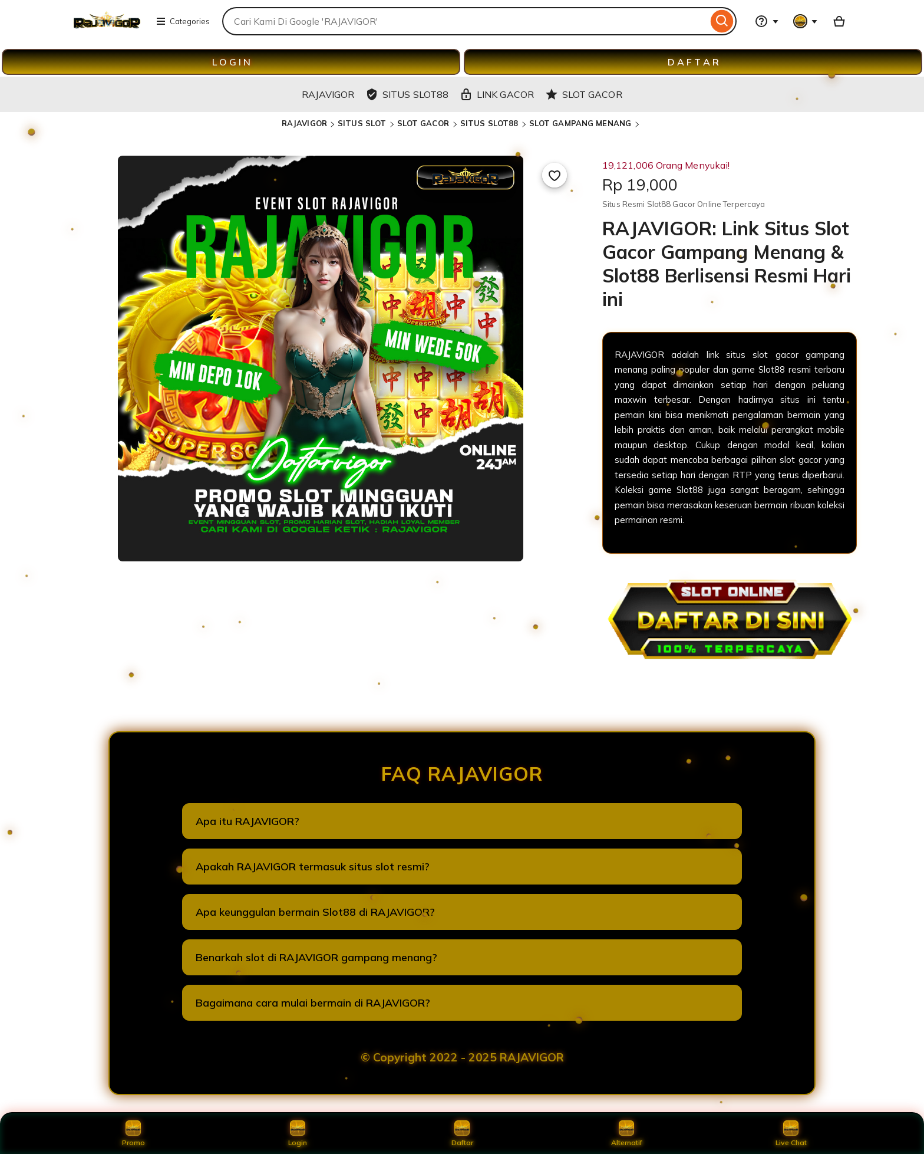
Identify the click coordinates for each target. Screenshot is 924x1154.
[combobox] (465, 21)
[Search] (722, 21)
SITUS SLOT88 (489, 123)
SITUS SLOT (362, 123)
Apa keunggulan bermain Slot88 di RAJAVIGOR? (315, 912)
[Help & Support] (766, 21)
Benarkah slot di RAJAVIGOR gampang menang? (316, 957)
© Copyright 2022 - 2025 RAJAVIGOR (462, 1057)
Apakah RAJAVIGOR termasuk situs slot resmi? (313, 866)
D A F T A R (693, 62)
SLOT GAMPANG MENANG (581, 123)
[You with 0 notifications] (805, 21)
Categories (183, 21)
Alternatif (626, 1133)
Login (298, 1133)
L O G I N (231, 62)
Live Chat (791, 1133)
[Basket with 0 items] (839, 21)
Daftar (462, 1133)
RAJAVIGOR (304, 123)
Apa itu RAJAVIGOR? (247, 821)
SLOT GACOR (424, 123)
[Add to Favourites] (554, 175)
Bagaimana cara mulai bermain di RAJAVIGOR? (313, 1003)
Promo (133, 1133)
